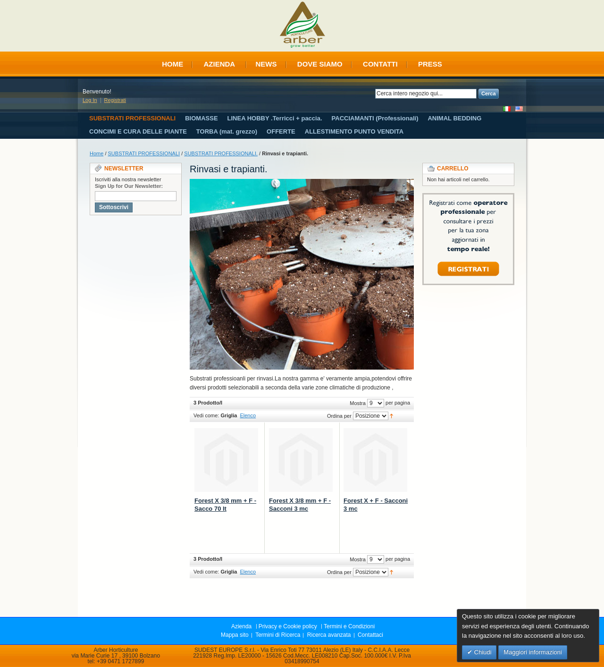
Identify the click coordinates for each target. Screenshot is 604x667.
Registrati (115, 100)
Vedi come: (206, 415)
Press (430, 64)
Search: (369, 94)
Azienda (219, 64)
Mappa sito (235, 635)
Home (172, 64)
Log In (90, 100)
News (266, 64)
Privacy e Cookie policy (288, 626)
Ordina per (339, 416)
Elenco (248, 415)
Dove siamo (320, 64)
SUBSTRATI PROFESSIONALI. (221, 153)
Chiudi (481, 652)
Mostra (358, 403)
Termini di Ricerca (277, 635)
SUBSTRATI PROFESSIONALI (144, 153)
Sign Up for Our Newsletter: (129, 186)
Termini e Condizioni (349, 626)
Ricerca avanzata (329, 635)
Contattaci (370, 635)
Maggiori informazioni (532, 652)
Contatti (380, 64)
